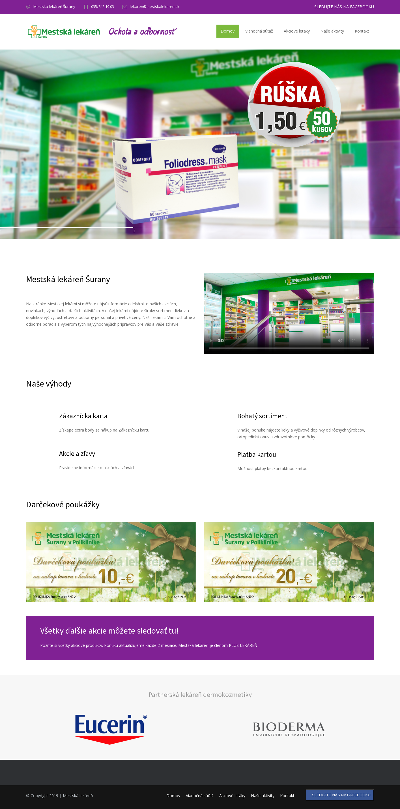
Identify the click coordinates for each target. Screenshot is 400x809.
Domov (228, 31)
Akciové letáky (297, 31)
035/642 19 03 (102, 7)
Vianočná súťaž (259, 31)
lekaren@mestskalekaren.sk (154, 7)
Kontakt (362, 31)
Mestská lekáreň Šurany (54, 7)
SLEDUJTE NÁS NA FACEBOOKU (344, 7)
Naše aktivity (332, 31)
